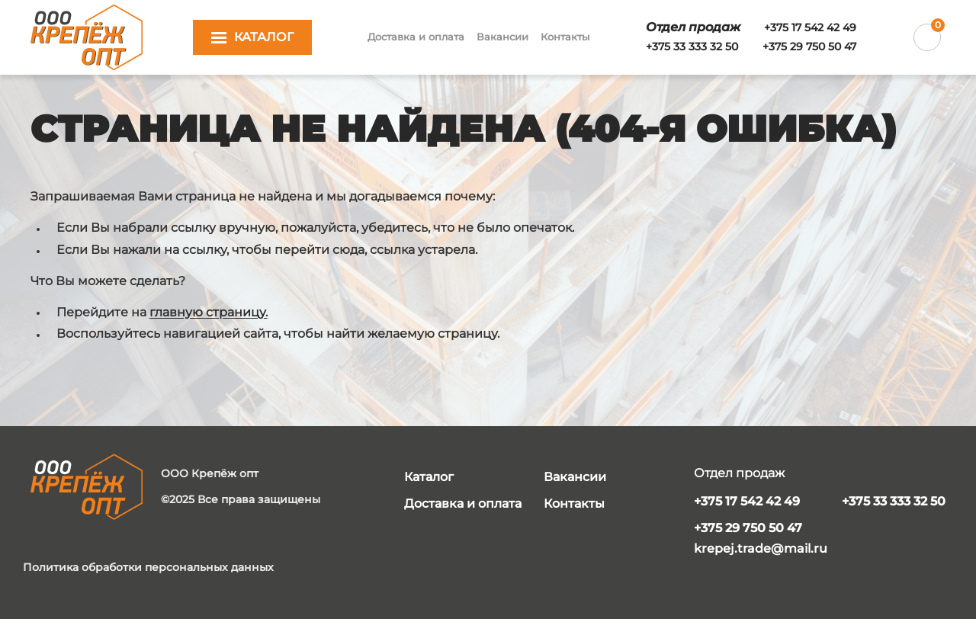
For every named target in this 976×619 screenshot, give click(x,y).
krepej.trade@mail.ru (760, 548)
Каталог (429, 477)
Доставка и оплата (416, 36)
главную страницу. (208, 312)
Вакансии (502, 36)
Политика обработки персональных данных (148, 567)
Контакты (565, 36)
